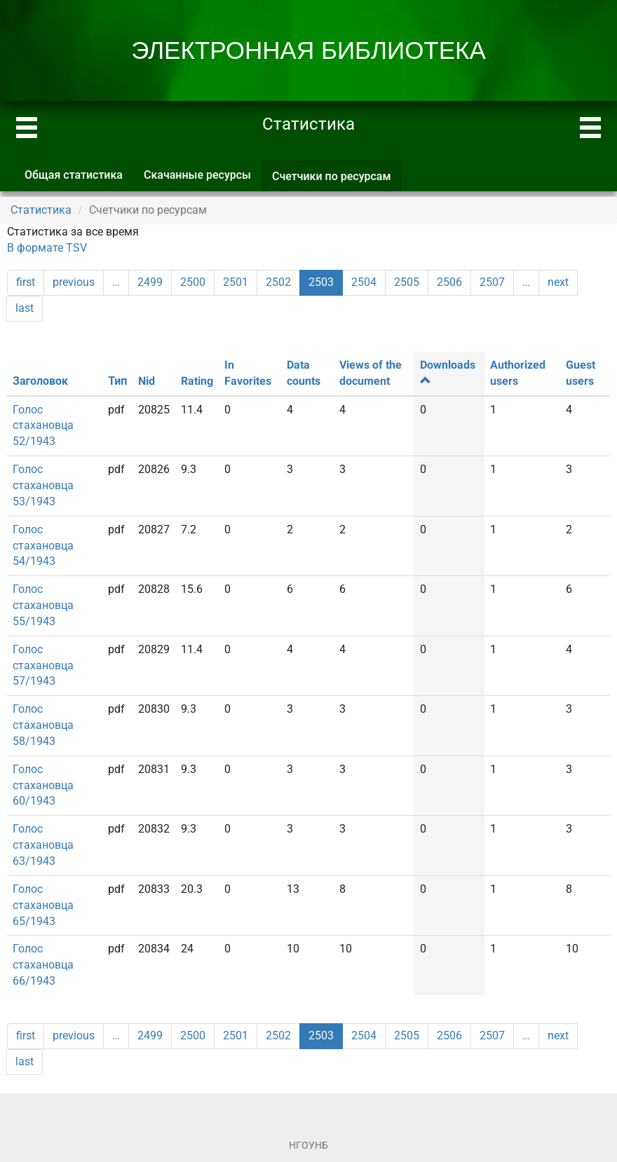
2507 (492, 282)
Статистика (41, 210)
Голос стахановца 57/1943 (43, 665)
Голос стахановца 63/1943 (43, 845)
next (558, 282)
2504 (364, 282)
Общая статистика (74, 175)
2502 (278, 282)
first (25, 282)
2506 (449, 282)
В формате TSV (47, 247)
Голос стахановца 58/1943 (43, 725)
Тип (117, 381)
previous (74, 282)
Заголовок (40, 381)
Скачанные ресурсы (197, 175)
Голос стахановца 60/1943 (43, 785)
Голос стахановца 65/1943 (43, 905)
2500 (192, 282)
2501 (235, 282)
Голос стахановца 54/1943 (43, 545)
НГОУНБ (308, 1145)
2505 (406, 282)
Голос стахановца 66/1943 (43, 964)
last (24, 308)
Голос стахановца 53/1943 (43, 485)
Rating (197, 381)
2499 (150, 282)
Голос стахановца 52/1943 (43, 426)
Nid (146, 381)
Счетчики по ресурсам (337, 180)
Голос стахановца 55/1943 (43, 605)
